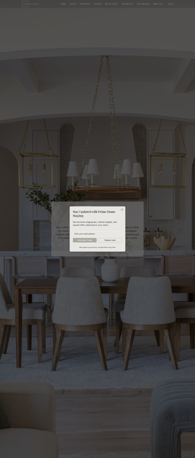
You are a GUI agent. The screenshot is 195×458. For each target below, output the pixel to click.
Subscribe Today (84, 240)
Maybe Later (110, 240)
